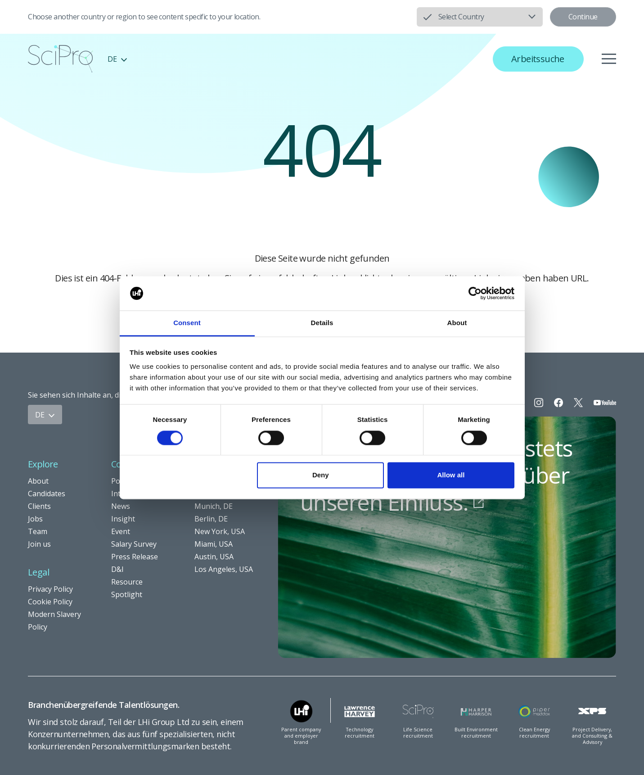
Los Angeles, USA (223, 569)
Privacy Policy (50, 589)
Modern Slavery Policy (54, 620)
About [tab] (457, 323)
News (120, 506)
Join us (39, 544)
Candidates (46, 494)
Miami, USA (213, 544)
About (38, 481)
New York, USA (219, 531)
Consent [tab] (187, 323)
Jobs (35, 519)
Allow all (451, 475)
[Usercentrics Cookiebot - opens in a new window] (475, 293)
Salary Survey (134, 544)
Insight (123, 519)
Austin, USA (214, 557)
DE (117, 59)
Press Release (134, 557)
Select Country (461, 17)
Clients (39, 506)
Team (37, 531)
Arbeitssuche (537, 59)
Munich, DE (213, 506)
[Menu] (609, 59)
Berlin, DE (211, 519)
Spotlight (126, 594)
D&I (117, 569)
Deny (320, 475)
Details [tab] (322, 323)
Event (120, 531)
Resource (127, 582)
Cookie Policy (50, 602)
